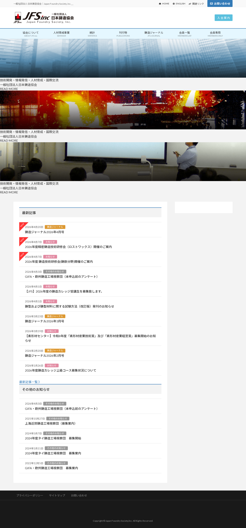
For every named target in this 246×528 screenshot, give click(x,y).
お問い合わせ (222, 3)
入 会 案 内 (223, 17)
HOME (164, 3)
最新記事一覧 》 (30, 382)
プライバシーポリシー (30, 495)
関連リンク (196, 3)
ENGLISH (179, 3)
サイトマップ (57, 495)
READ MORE (9, 89)
